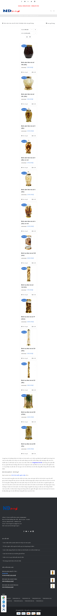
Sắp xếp (24, 29)
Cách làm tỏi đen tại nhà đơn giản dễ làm (14, 553)
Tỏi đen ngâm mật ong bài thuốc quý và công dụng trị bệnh (18, 546)
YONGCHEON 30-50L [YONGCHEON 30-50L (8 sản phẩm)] (7, 600)
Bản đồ (3, 598)
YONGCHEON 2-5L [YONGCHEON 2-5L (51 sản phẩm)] (16, 598)
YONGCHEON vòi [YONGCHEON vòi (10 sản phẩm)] (39, 600)
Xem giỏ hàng (51, 23)
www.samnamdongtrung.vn (35, 610)
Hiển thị (25, 33)
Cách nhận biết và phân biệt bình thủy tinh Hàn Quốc (17, 542)
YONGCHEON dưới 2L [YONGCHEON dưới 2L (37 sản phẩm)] (18, 600)
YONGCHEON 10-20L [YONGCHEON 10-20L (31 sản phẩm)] (36, 598)
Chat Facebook (4, 606)
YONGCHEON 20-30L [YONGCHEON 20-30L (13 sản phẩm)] (47, 598)
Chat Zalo (4, 602)
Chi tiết (34, 72)
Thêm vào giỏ (25, 72)
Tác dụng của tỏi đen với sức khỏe (12, 561)
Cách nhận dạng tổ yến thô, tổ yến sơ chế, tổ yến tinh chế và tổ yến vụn (21, 550)
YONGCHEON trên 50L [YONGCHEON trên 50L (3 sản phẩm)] (29, 600)
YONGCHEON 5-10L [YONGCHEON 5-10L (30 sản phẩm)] (26, 598)
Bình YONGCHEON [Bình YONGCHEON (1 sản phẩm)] (7, 598)
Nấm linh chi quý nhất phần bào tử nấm (13, 557)
